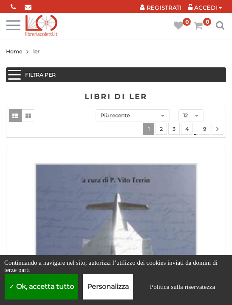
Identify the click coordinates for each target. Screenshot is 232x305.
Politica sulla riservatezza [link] (182, 286)
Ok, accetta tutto (41, 287)
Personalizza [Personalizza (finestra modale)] (108, 287)
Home (14, 51)
